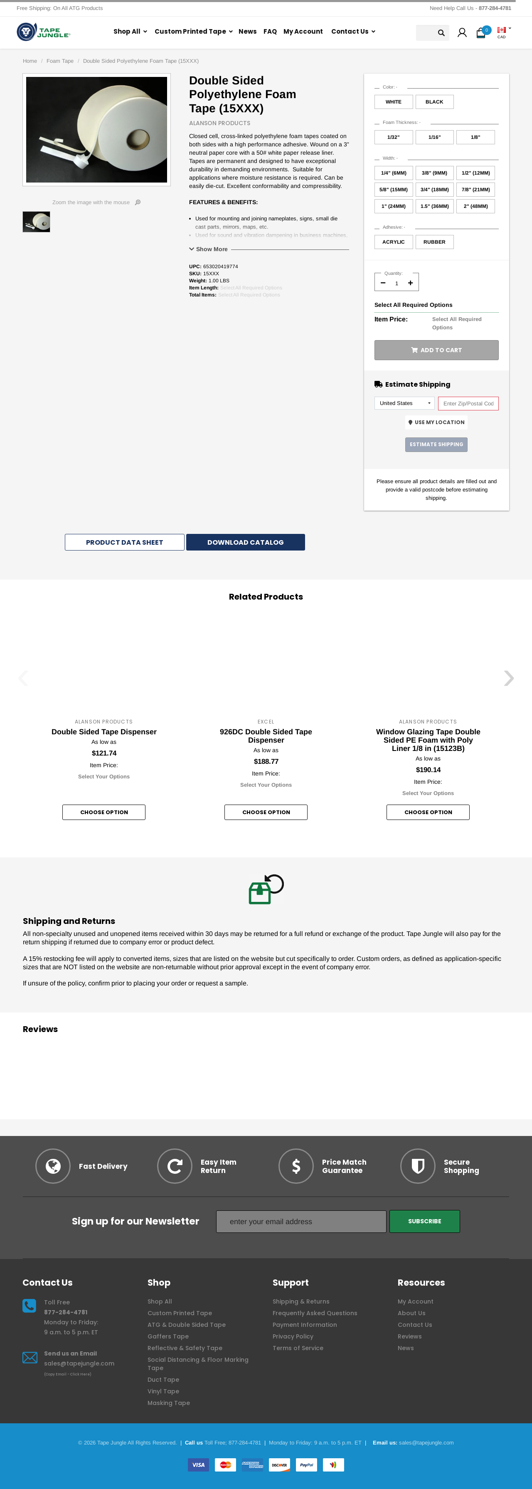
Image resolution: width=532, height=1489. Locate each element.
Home (30, 61)
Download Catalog (245, 542)
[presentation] (23, 681)
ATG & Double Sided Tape (187, 1325)
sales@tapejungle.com (79, 1363)
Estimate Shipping (436, 444)
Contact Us (350, 31)
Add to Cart (436, 350)
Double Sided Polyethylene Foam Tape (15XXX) (141, 61)
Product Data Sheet (124, 542)
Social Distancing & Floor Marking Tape (198, 1364)
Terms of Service (298, 1348)
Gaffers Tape (168, 1336)
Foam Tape (60, 61)
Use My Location (437, 422)
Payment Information (305, 1325)
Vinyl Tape (163, 1391)
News (248, 31)
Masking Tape (169, 1403)
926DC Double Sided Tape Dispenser (266, 736)
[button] (462, 34)
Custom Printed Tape (190, 31)
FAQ (270, 31)
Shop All (126, 31)
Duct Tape (163, 1379)
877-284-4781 (65, 1312)
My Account (303, 31)
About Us (412, 1313)
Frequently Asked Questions (315, 1313)
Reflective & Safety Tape (185, 1348)
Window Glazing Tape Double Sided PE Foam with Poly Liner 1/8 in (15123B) (428, 740)
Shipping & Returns (301, 1301)
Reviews (410, 1336)
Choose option (104, 812)
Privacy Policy (293, 1336)
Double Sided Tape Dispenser (104, 732)
